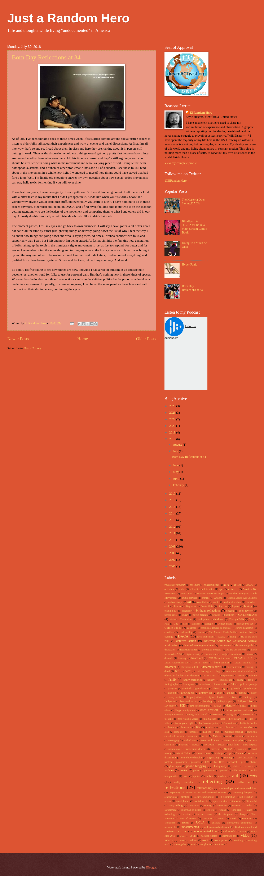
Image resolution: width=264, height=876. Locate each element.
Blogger (151, 867)
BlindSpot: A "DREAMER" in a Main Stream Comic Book (194, 227)
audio (216, 602)
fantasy (211, 679)
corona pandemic (244, 628)
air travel (233, 589)
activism (169, 589)
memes (239, 736)
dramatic (168, 658)
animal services (189, 597)
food (250, 679)
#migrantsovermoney (174, 585)
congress (191, 628)
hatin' (254, 692)
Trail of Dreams (188, 818)
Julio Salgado (209, 719)
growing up (187, 692)
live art (229, 727)
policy (196, 770)
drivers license (234, 667)
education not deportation (239, 671)
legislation (186, 727)
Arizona (218, 597)
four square (188, 684)
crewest (200, 632)
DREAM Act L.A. (243, 658)
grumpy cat (205, 692)
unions (242, 831)
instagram (231, 714)
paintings (228, 757)
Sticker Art (251, 801)
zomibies (219, 844)
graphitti (172, 692)
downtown (236, 654)
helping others (194, 697)
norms (199, 753)
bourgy (185, 615)
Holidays (247, 697)
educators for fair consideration (181, 675)
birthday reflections (208, 610)
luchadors (193, 732)
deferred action (186, 641)
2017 (172, 493)
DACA (183, 636)
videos (168, 840)
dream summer (221, 662)
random (222, 776)
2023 (172, 412)
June (176, 465)
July (176, 451)
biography (187, 610)
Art (189, 602)
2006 (172, 566)
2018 (172, 439)
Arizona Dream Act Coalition (242, 597)
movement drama (195, 748)
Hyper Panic (189, 264)
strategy (208, 805)
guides (230, 692)
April (176, 478)
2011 (172, 533)
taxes (249, 809)
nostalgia (219, 753)
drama (249, 653)
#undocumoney (211, 585)
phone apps (175, 766)
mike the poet (249, 744)
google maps (250, 688)
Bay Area (191, 606)
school (185, 796)
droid (167, 671)
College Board (225, 623)
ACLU (249, 585)
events (241, 675)
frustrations (204, 684)
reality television (184, 782)
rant (234, 775)
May (176, 471)
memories (252, 736)
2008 (172, 553)
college (209, 623)
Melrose (217, 736)
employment (227, 675)
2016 (172, 500)
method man (190, 740)
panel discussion (245, 757)
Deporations (225, 645)
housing (207, 701)
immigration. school (197, 714)
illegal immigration (185, 710)
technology (169, 814)
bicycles (222, 606)
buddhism (229, 615)
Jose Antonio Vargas (188, 719)
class (184, 623)
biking (248, 606)
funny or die (220, 684)
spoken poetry (220, 801)
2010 (172, 539)
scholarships (170, 797)
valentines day (229, 836)
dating (233, 636)
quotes (197, 776)
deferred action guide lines (199, 645)
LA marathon (229, 723)
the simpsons (225, 814)
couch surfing (185, 632)
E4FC (187, 671)
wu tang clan (180, 844)
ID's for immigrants (200, 705)
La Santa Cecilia (248, 723)
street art (222, 805)
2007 (172, 559)
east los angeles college (208, 671)
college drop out (245, 623)
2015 (172, 506)
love (166, 731)
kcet (223, 719)
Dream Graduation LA (176, 662)
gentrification (201, 688)
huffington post (224, 701)
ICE (182, 705)
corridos (168, 632)
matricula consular (234, 732)
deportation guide (244, 645)
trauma (221, 818)
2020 (172, 425)
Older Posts (146, 338)
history (234, 697)
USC (182, 836)
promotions (209, 770)
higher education (216, 697)
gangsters (172, 688)
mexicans (183, 744)
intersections (247, 714)
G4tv (233, 684)
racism (209, 776)
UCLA (200, 822)
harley (242, 692)
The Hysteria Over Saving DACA (193, 201)
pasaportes (181, 762)
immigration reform (239, 710)
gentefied (186, 688)
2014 (172, 513)
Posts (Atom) (32, 348)
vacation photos (209, 836)
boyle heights (200, 614)
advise (182, 589)
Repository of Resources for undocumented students (198, 792)
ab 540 (238, 584)
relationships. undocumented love (238, 788)
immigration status (173, 714)
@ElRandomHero (175, 180)
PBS (207, 762)
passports (196, 762)
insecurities (217, 714)
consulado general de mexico (216, 628)
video (245, 835)
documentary (211, 654)
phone (253, 761)
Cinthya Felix (236, 619)
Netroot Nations (184, 753)
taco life (210, 810)
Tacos (222, 809)
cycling (168, 636)
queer (185, 776)
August (177, 444)
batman (177, 606)
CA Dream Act (247, 614)
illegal (243, 705)
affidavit (194, 589)
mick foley (233, 744)
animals (206, 597)
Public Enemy (239, 770)
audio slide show (232, 602)
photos (236, 766)
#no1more (195, 585)
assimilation (202, 602)
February (179, 485)
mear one (192, 736)
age (221, 589)
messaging (173, 740)
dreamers (170, 666)
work (205, 840)
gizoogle (235, 688)
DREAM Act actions (219, 658)
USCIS (192, 836)
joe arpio (168, 719)
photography (220, 766)
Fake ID (252, 675)
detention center (188, 649)
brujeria (216, 615)
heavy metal (175, 697)
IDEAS (217, 705)
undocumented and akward (217, 827)
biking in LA (170, 610)
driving (249, 667)
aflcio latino (208, 589)
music (228, 748)
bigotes (235, 606)
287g (226, 584)
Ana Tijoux (186, 593)
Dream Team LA (243, 662)
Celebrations (186, 619)
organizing (213, 757)
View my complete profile (180, 163)
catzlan (172, 619)
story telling (176, 805)
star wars (236, 801)
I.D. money (170, 705)
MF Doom (208, 744)
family (172, 679)
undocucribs (170, 827)
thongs (242, 814)
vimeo (181, 840)
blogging (230, 610)
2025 (172, 406)
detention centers (211, 649)
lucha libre (179, 732)
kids (251, 719)
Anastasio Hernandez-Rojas (210, 593)
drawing (182, 658)
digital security (193, 654)
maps (218, 732)
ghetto (216, 688)
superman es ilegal (191, 810)
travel (233, 818)
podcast (169, 770)
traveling (247, 818)
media (205, 735)
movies (215, 748)
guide (219, 692)
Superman (170, 809)
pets (243, 762)
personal (232, 762)
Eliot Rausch (210, 675)
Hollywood (170, 701)
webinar (193, 840)
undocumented (190, 827)
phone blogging (196, 766)
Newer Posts (18, 338)
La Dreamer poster (208, 723)
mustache (242, 749)
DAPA (221, 636)
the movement (204, 814)
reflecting (212, 781)
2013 (172, 520)
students (236, 805)
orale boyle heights (191, 757)
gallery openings (248, 684)
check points (203, 619)
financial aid (226, 679)
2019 (172, 432)
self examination (227, 797)
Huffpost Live (244, 701)
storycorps (194, 805)
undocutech (229, 831)
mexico (195, 744)
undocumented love (205, 831)
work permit (221, 840)
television (185, 814)
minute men (174, 749)
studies (249, 805)
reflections (174, 787)
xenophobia (205, 844)
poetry (184, 770)
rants (253, 776)
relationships (204, 788)
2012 (172, 526)
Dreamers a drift (189, 667)
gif (224, 688)
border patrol (170, 615)
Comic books (172, 627)
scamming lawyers (242, 792)
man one (207, 732)
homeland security (189, 701)
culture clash (246, 632)
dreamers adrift (211, 666)
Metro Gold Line (210, 740)
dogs (224, 654)
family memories (192, 679)
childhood (218, 619)
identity (230, 705)
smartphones (183, 801)
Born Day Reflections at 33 (192, 287)
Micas (221, 744)
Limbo (209, 727)
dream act (196, 658)
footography (171, 684)
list (220, 727)
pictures (248, 766)
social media (201, 801)
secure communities (204, 797)
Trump (185, 822)
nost (208, 753)
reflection (244, 782)
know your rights (184, 723)
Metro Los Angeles (233, 740)
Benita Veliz (207, 606)
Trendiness (169, 822)
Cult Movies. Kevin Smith (222, 632)
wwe (192, 844)
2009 (172, 546)
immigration (209, 710)
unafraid (216, 822)
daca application (205, 636)
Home (82, 338)
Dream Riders (201, 662)
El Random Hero (201, 112)
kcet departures (236, 719)
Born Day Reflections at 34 (46, 57)
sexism (167, 801)
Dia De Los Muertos (236, 649)
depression (169, 649)
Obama (239, 753)
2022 (172, 419)
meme (228, 736)
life (198, 727)
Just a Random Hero (68, 18)
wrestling (238, 840)
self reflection (246, 797)
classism (196, 623)
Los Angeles (245, 727)
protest (223, 770)
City (176, 623)
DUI (177, 671)
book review (245, 610)
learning (172, 727)
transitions (207, 818)
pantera (168, 762)
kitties (167, 723)
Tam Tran (237, 810)
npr (229, 753)
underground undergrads (239, 822)
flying (240, 679)
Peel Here (219, 762)
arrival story (175, 602)
